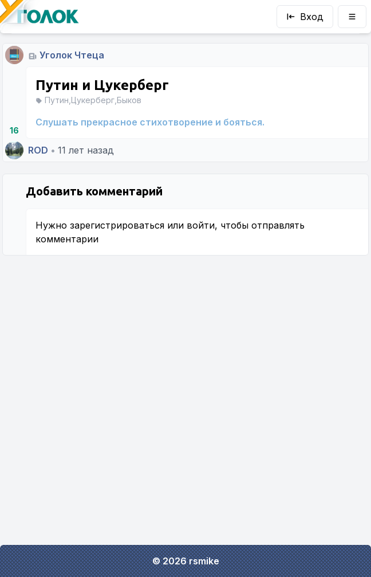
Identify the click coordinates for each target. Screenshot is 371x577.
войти (201, 225)
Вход (304, 16)
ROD (38, 150)
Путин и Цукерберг (102, 85)
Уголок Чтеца (72, 55)
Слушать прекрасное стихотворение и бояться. (150, 122)
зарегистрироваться (117, 225)
